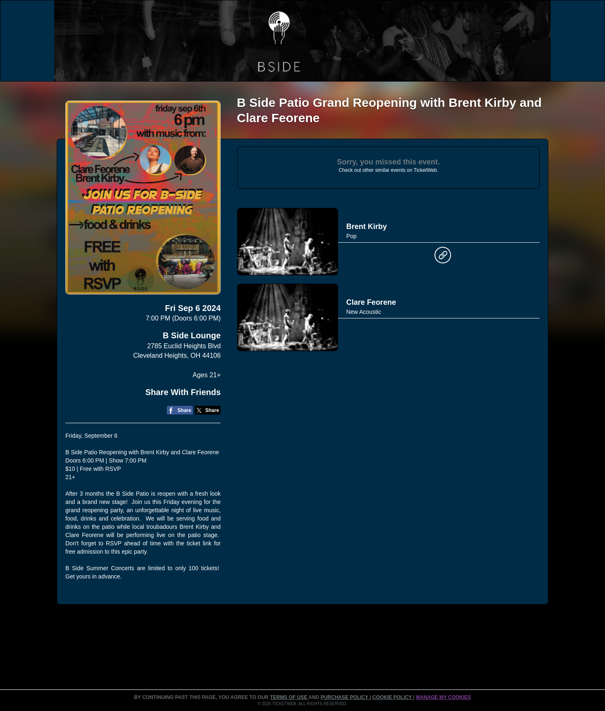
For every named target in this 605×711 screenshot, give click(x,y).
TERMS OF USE (289, 697)
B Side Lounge (192, 335)
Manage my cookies (443, 697)
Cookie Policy (392, 697)
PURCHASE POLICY (345, 697)
